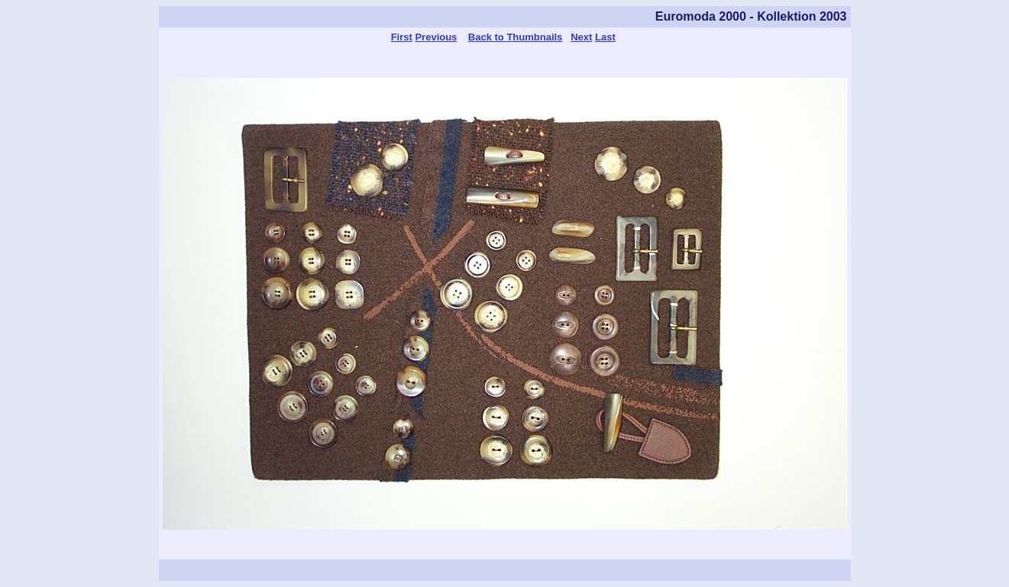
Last (605, 37)
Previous (436, 37)
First (401, 37)
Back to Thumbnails (515, 37)
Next (581, 37)
